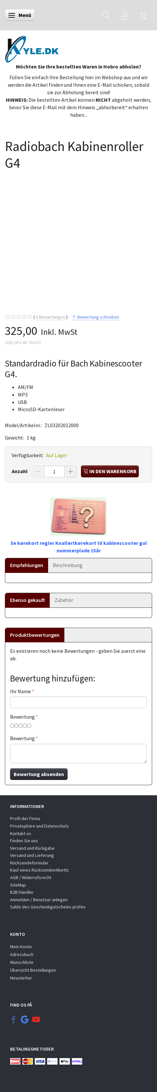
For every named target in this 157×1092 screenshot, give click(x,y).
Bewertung (22, 716)
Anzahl (20, 471)
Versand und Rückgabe (32, 848)
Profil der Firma (25, 818)
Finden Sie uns (24, 841)
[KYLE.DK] (32, 47)
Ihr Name (20, 691)
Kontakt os (20, 833)
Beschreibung (67, 565)
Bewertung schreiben (97, 317)
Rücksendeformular (29, 863)
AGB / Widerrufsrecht (30, 877)
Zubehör (64, 600)
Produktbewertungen (34, 635)
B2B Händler (22, 892)
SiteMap (18, 885)
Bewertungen (50, 317)
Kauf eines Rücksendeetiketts (39, 870)
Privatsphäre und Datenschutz (39, 826)
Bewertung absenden (39, 774)
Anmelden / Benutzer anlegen (39, 900)
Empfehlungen (26, 565)
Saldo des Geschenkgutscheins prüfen (47, 907)
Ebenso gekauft (27, 600)
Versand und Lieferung (32, 855)
